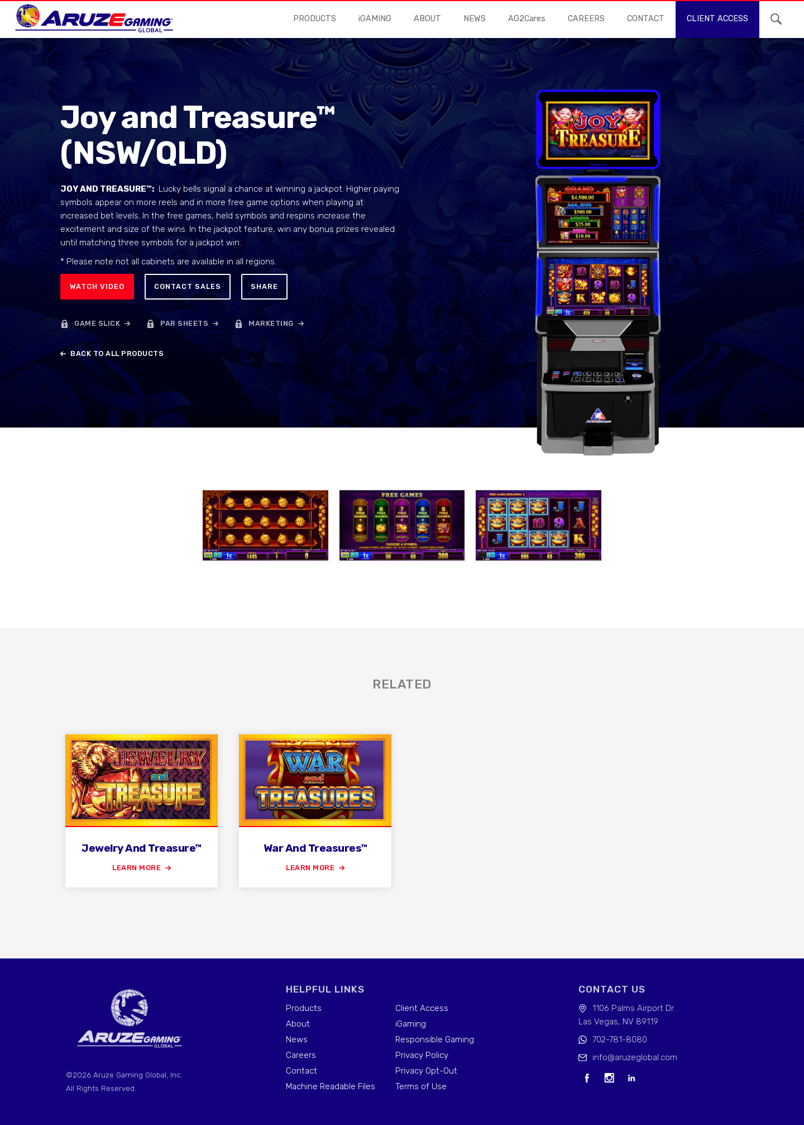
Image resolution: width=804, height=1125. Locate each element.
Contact (301, 1071)
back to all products (117, 353)
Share (264, 286)
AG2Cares (526, 18)
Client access (717, 18)
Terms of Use (421, 1086)
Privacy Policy (421, 1055)
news (474, 18)
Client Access (421, 1008)
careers (586, 18)
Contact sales (187, 286)
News (297, 1039)
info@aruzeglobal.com (634, 1057)
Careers (301, 1055)
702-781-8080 (619, 1039)
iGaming (410, 1024)
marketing (271, 323)
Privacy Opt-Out (426, 1071)
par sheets (184, 323)
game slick (97, 323)
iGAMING (374, 18)
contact (645, 18)
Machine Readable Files (330, 1086)
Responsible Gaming (434, 1039)
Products (314, 18)
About (427, 18)
